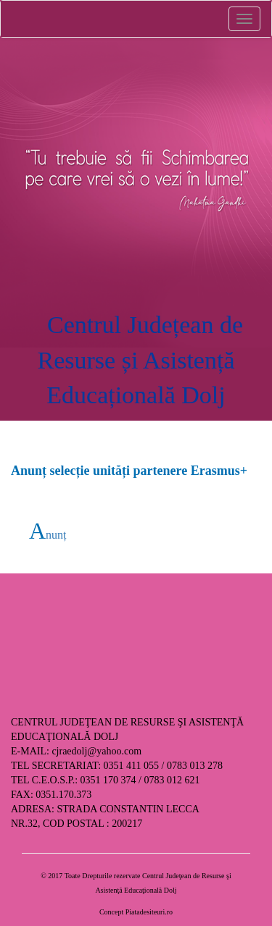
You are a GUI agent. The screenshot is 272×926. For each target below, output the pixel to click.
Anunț (48, 535)
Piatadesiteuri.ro (149, 912)
